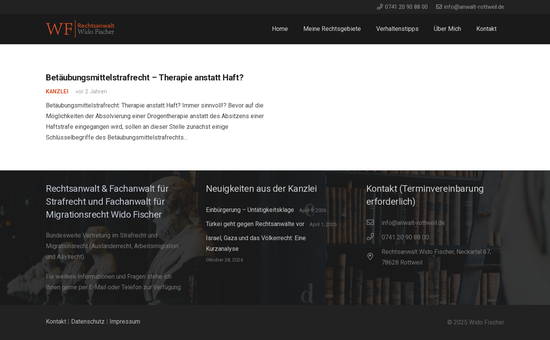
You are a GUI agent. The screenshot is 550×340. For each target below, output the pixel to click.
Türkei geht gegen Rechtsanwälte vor (255, 224)
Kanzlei (57, 91)
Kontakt (56, 321)
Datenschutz (88, 321)
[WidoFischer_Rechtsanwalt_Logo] (80, 29)
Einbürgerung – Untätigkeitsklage (250, 209)
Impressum (125, 321)
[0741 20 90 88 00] (374, 237)
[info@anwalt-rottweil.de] (374, 223)
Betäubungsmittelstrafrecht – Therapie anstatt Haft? (144, 77)
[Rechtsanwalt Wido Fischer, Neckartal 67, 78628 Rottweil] (374, 257)
